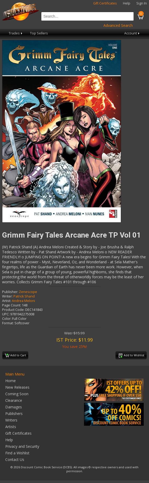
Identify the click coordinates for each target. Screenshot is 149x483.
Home (10, 380)
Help (126, 3)
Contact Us (14, 459)
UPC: (5, 314)
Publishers (14, 413)
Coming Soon (16, 393)
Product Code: (13, 309)
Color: (6, 318)
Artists (10, 426)
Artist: (6, 301)
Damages (13, 406)
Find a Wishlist (17, 452)
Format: (8, 323)
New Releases (17, 387)
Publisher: (10, 292)
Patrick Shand (24, 296)
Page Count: (11, 305)
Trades (16, 33)
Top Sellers (39, 33)
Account (132, 33)
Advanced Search (118, 25)
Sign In (141, 3)
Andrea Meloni (23, 301)
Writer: (7, 296)
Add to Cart (15, 355)
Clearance (13, 400)
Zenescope (28, 292)
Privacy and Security (22, 446)
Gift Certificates (105, 3)
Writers (11, 420)
